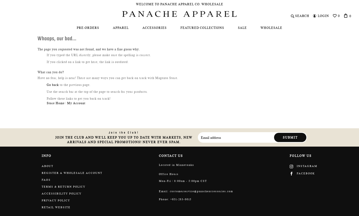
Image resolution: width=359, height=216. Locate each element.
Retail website (56, 207)
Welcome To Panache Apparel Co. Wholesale (179, 4)
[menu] (179, 27)
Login (323, 16)
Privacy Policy (56, 200)
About (47, 166)
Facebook (302, 173)
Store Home (56, 103)
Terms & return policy (63, 186)
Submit (290, 137)
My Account (76, 103)
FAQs (46, 179)
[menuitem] (88, 27)
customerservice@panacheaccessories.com (201, 191)
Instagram (303, 166)
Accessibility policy (62, 193)
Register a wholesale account (72, 173)
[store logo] (179, 14)
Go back (53, 85)
